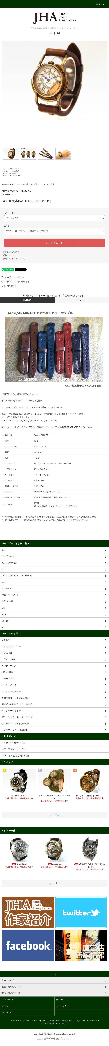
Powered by (54, 1039)
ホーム (5, 169)
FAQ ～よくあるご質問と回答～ (17, 755)
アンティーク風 (15, 175)
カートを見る (61, 1006)
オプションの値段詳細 (12, 252)
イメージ (82, 300)
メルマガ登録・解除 (48, 1024)
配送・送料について (41, 1021)
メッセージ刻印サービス (13, 743)
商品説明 (27, 300)
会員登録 (59, 1000)
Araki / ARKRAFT (15, 169)
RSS (60, 1024)
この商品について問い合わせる (14, 282)
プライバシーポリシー (90, 1021)
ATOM (65, 1024)
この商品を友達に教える (12, 277)
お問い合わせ (7, 1012)
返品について (8, 255)
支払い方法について (25, 1021)
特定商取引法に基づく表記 (14, 259)
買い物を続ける (8, 286)
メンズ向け (13, 173)
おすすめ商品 (14, 171)
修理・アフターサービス (53, 506)
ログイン (5, 1006)
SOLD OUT (54, 242)
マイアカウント (7, 1000)
